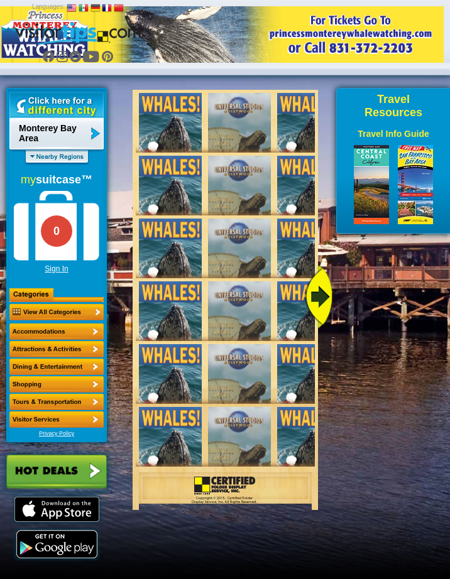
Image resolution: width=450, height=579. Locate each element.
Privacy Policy (56, 433)
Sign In (56, 268)
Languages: (48, 6)
